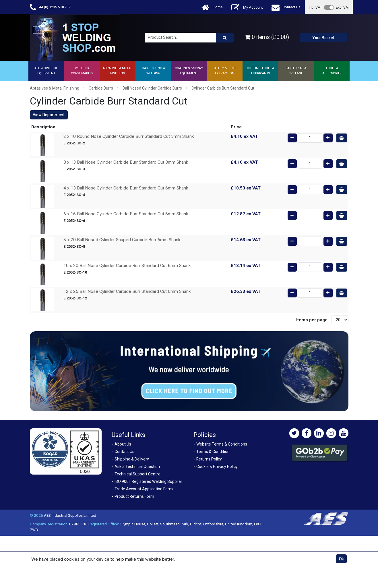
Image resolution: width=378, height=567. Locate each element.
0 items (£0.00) (267, 37)
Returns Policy (209, 459)
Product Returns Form (134, 496)
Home (212, 7)
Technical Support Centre (137, 474)
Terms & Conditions (214, 451)
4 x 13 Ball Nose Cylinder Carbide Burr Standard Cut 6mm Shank (125, 188)
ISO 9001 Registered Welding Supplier (148, 481)
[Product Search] (225, 37)
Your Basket (323, 37)
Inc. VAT (315, 7)
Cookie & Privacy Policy (217, 466)
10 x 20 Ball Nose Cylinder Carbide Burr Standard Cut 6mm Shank (127, 265)
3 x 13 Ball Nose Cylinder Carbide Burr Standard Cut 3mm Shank (125, 162)
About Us (123, 444)
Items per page (311, 319)
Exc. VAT (343, 7)
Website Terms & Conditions (221, 444)
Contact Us (286, 7)
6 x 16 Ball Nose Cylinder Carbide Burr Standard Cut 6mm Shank (125, 213)
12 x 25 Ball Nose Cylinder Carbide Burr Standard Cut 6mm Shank (127, 291)
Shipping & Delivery (132, 459)
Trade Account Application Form (144, 489)
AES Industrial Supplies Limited (70, 515)
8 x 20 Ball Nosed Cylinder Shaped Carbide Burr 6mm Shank (122, 239)
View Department (49, 114)
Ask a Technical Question (137, 466)
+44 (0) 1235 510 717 (50, 7)
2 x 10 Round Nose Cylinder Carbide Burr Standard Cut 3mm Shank (128, 136)
